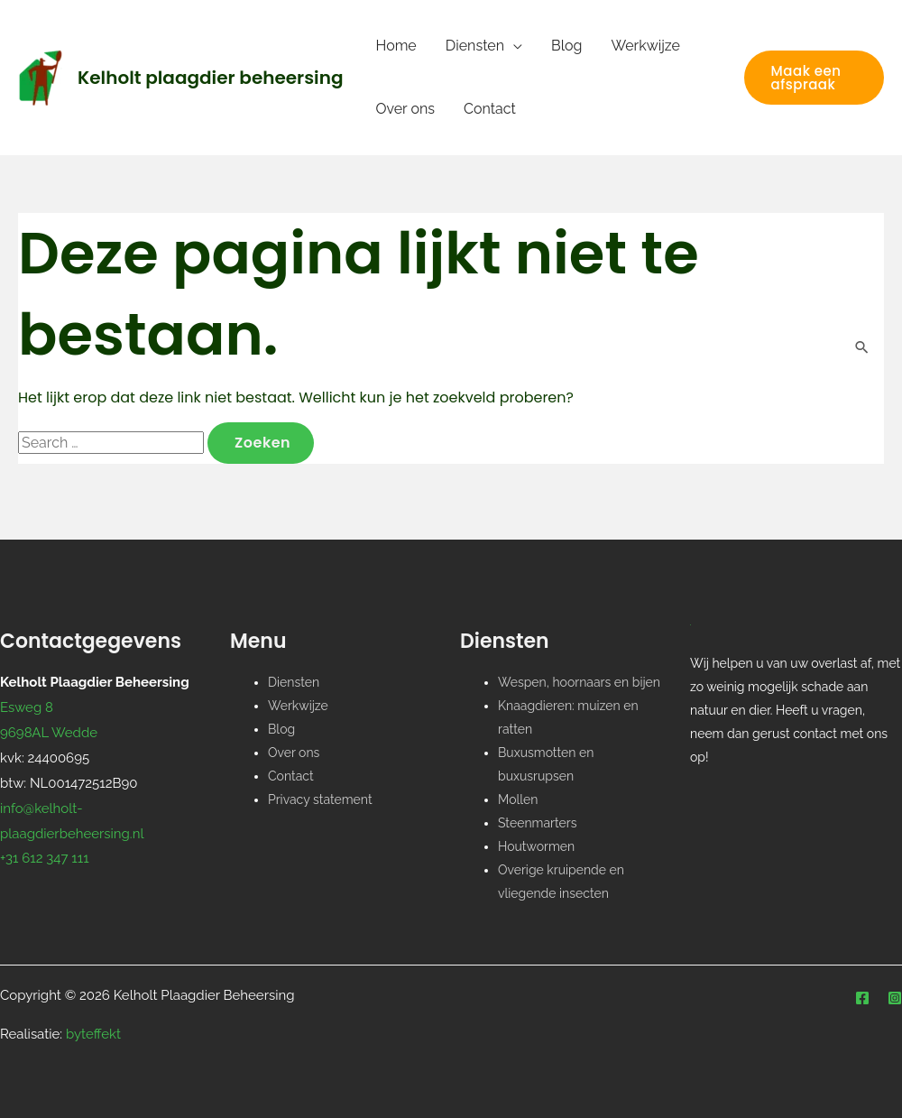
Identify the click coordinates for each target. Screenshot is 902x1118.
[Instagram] (895, 998)
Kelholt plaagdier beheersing (210, 77)
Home (395, 45)
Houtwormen (536, 846)
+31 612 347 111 (44, 858)
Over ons (405, 108)
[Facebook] (862, 998)
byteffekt (93, 1034)
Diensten (475, 45)
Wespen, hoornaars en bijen (579, 682)
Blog (566, 45)
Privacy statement (320, 799)
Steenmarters (537, 823)
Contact (490, 108)
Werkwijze (646, 45)
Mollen (518, 799)
